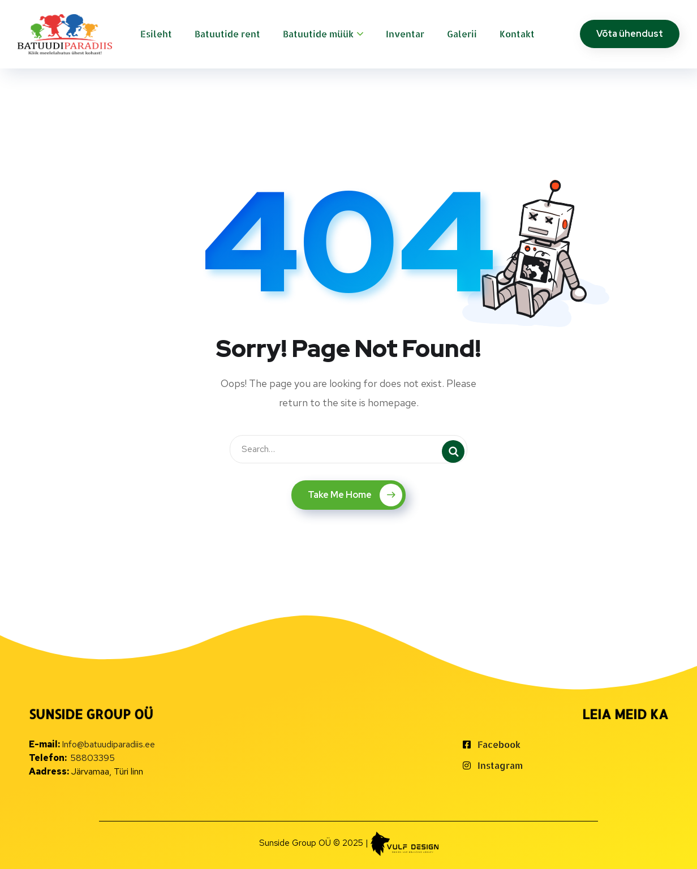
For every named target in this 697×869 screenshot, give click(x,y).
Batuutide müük (318, 34)
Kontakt (517, 34)
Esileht (156, 34)
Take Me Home (355, 495)
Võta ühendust (629, 34)
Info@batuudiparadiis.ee (108, 744)
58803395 (92, 758)
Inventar (405, 34)
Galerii (462, 34)
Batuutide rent (227, 34)
